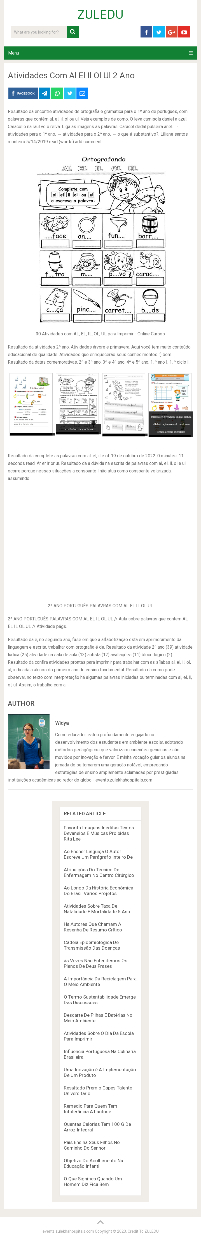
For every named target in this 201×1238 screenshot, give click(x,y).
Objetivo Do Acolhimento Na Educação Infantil (93, 1163)
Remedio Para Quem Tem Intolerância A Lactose (90, 1108)
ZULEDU (100, 14)
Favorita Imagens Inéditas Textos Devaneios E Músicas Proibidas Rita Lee (99, 833)
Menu (13, 53)
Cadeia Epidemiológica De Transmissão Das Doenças (92, 945)
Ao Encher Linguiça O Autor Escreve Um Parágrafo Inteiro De (98, 854)
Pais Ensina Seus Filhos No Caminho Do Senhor (92, 1145)
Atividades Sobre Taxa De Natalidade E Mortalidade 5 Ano (97, 908)
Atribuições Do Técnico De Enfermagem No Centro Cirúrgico (99, 872)
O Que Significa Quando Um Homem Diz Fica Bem (93, 1181)
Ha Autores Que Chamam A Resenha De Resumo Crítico (93, 927)
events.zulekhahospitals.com (68, 1231)
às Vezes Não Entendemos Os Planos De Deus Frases (95, 963)
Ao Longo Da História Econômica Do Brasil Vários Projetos (98, 890)
